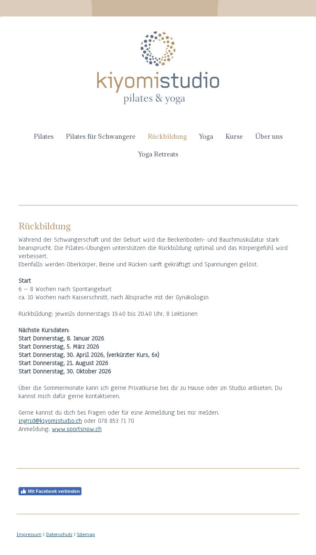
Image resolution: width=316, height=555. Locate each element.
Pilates (43, 136)
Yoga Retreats (158, 154)
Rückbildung (167, 136)
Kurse (234, 136)
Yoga (206, 136)
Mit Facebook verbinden (50, 491)
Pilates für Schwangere (100, 136)
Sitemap (86, 534)
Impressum (29, 534)
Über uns (269, 136)
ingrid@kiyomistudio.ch (50, 421)
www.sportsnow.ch (77, 429)
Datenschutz (59, 534)
